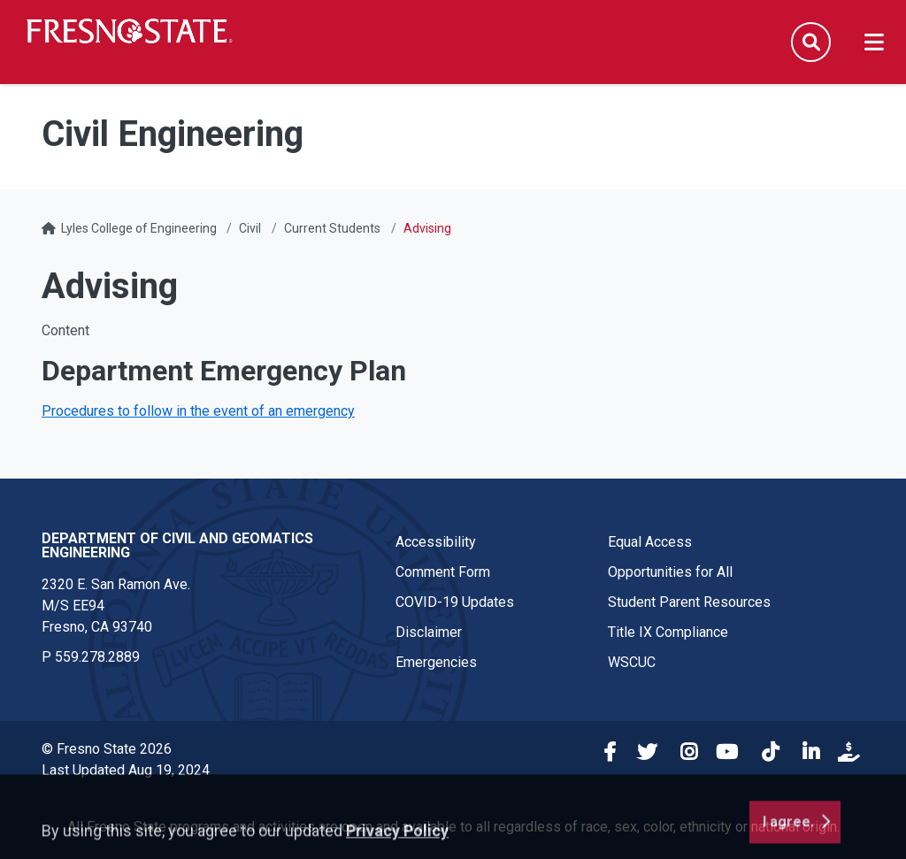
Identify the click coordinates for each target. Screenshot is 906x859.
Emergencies (436, 662)
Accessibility (435, 541)
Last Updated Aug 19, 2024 (126, 770)
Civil (250, 228)
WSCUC (632, 662)
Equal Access (650, 541)
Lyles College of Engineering (140, 228)
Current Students (332, 228)
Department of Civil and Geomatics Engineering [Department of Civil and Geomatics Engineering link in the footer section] (177, 545)
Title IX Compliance (668, 632)
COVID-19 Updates (454, 602)
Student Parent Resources (689, 602)
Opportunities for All (670, 572)
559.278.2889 (97, 656)
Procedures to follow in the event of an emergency (198, 411)
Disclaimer (428, 632)
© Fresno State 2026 (107, 748)
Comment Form (442, 572)
